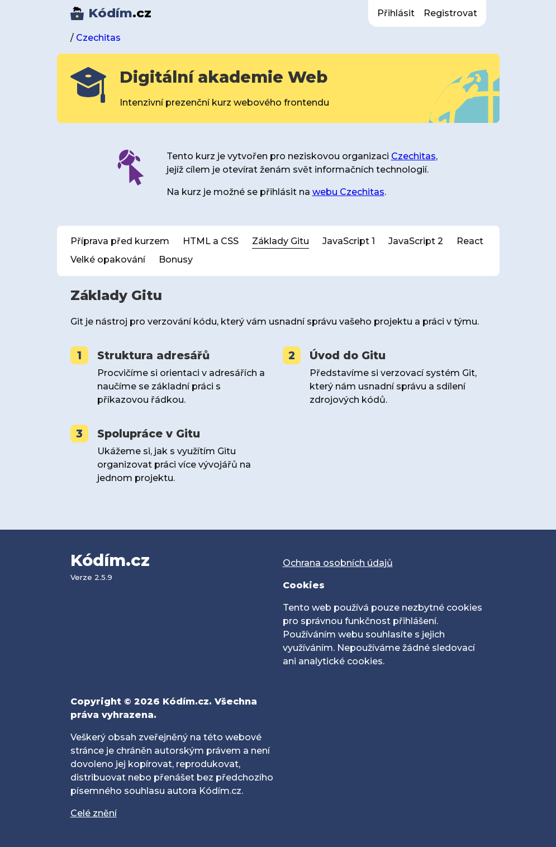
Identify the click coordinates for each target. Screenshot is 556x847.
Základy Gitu (280, 241)
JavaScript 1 (348, 241)
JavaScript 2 (415, 241)
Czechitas (98, 37)
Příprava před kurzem (119, 241)
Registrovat (450, 13)
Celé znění (93, 813)
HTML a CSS (211, 241)
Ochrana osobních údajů (338, 563)
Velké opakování (107, 259)
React (470, 241)
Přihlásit (396, 13)
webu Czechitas (348, 192)
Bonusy (176, 259)
